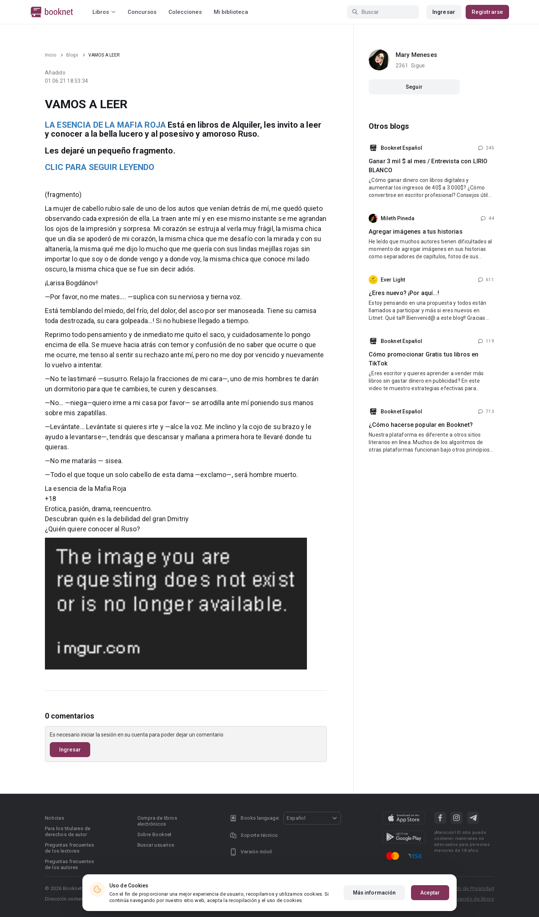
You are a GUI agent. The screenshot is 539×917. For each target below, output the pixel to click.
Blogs (72, 55)
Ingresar (443, 12)
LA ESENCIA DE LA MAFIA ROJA (105, 125)
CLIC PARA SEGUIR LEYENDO (100, 167)
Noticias (54, 818)
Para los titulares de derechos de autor (67, 831)
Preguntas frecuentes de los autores (69, 864)
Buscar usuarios (155, 845)
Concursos (142, 12)
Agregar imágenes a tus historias (416, 231)
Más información (374, 893)
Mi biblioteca (231, 12)
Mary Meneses (416, 54)
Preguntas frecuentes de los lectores (69, 848)
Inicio (50, 55)
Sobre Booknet (154, 834)
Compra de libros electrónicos (157, 821)
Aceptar (430, 893)
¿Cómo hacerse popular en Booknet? (421, 424)
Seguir (414, 87)
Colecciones (185, 12)
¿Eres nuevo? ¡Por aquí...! (404, 293)
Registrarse (487, 12)
